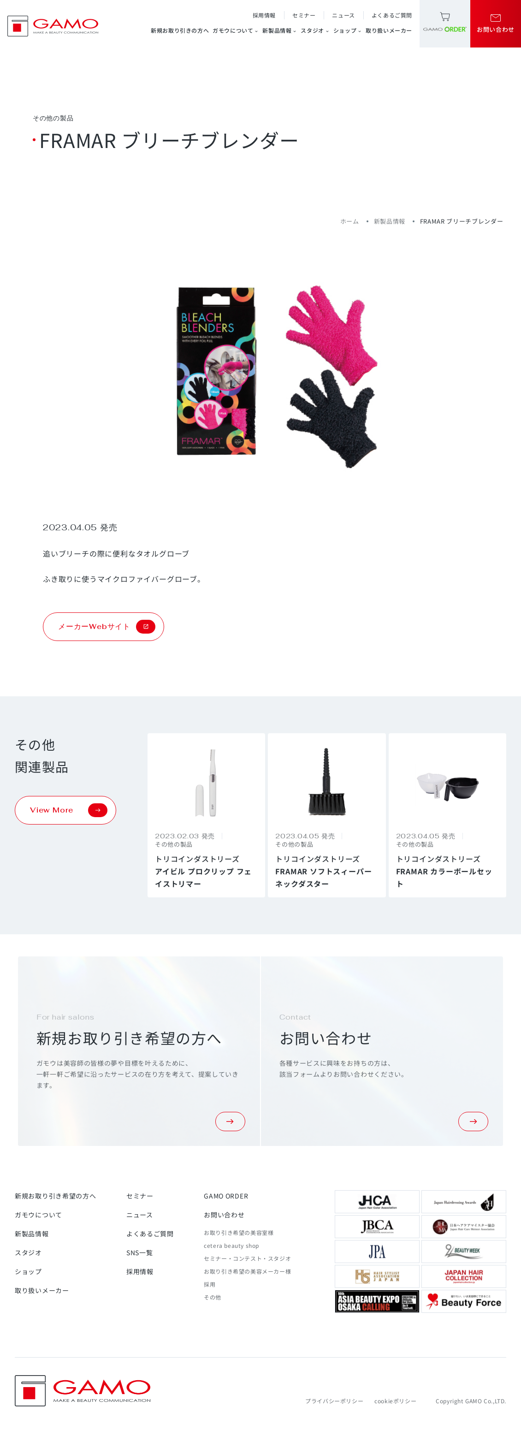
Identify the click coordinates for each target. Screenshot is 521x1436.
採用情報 (264, 15)
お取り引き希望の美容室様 (238, 1232)
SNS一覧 (139, 1252)
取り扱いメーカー (389, 30)
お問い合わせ (224, 1214)
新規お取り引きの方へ (180, 30)
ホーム (349, 221)
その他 (212, 1297)
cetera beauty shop (231, 1245)
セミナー (303, 15)
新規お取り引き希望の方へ (55, 1195)
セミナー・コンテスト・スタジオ (247, 1258)
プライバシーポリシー (334, 1401)
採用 (209, 1284)
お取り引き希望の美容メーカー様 (247, 1271)
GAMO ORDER (226, 1195)
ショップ (347, 30)
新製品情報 (279, 30)
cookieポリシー (395, 1401)
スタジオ (315, 30)
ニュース (343, 15)
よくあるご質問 (392, 15)
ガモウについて (236, 30)
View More (68, 810)
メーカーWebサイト (106, 627)
